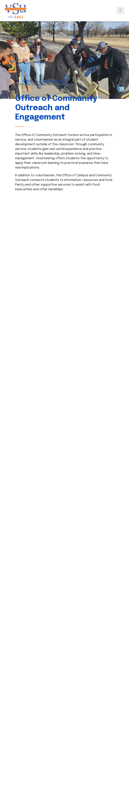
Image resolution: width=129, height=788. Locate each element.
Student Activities (51, 81)
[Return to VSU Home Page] (16, 81)
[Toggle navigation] (120, 10)
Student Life (29, 81)
